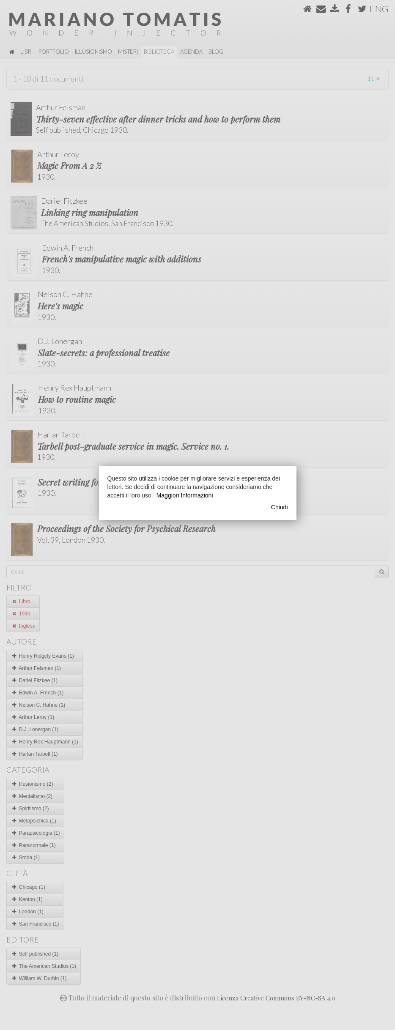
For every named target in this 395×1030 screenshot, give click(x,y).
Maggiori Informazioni (184, 495)
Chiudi (279, 507)
